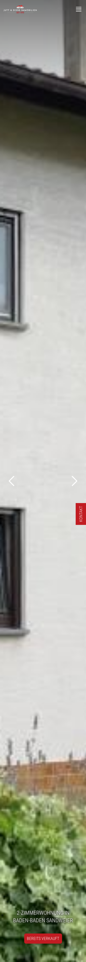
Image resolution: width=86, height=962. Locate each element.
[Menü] (78, 9)
